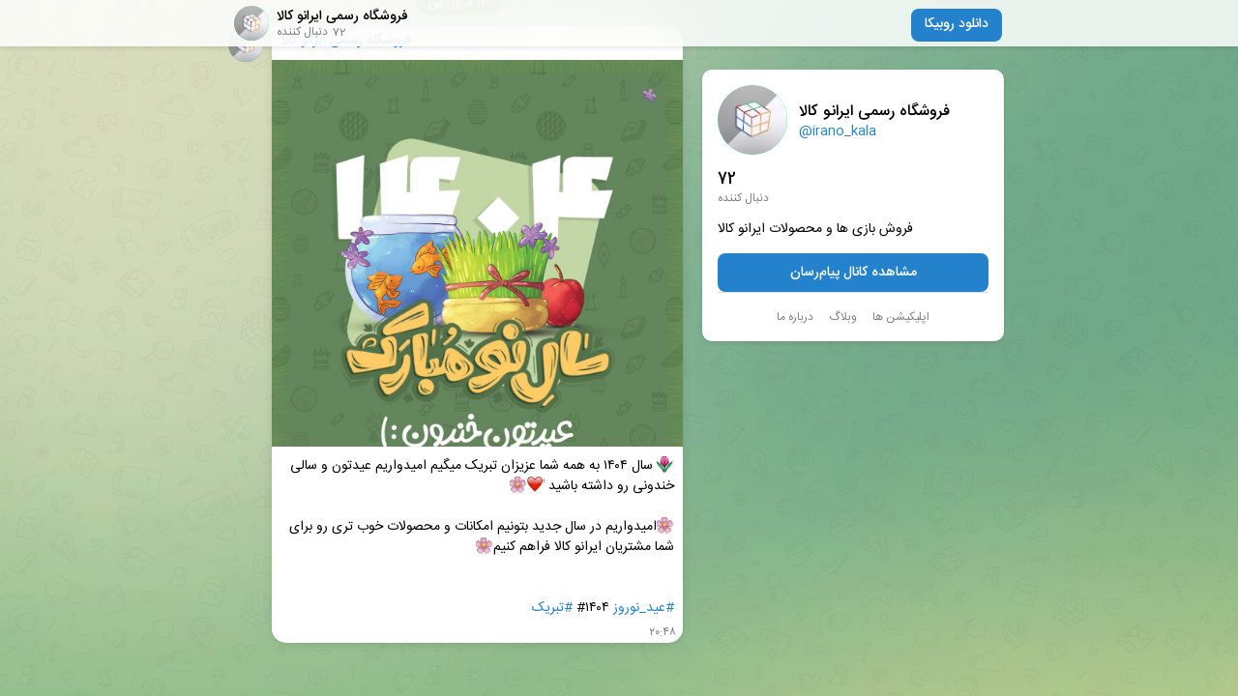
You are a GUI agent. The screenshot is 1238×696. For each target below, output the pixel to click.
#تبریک (552, 608)
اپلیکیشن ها (900, 317)
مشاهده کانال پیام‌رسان (853, 272)
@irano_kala (837, 131)
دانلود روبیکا (956, 24)
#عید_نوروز (643, 608)
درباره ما (795, 317)
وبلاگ (843, 317)
